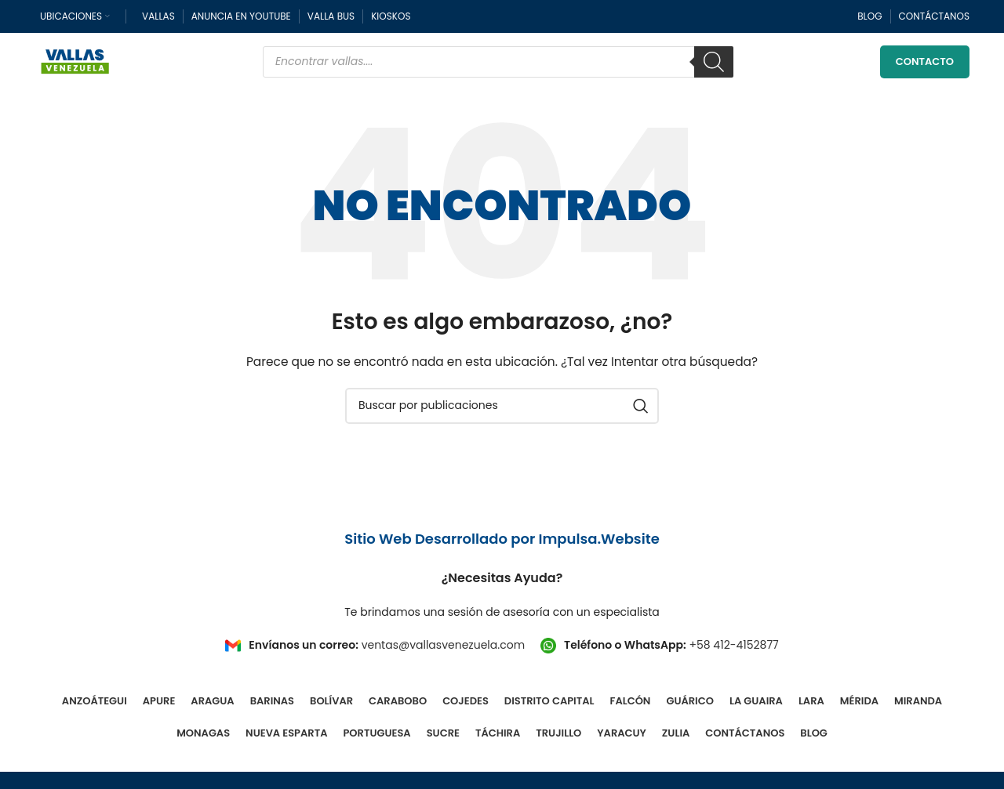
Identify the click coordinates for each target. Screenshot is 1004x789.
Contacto (925, 62)
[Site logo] (75, 61)
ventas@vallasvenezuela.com (443, 645)
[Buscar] (713, 62)
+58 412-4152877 (733, 645)
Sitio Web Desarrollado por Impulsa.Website (502, 540)
